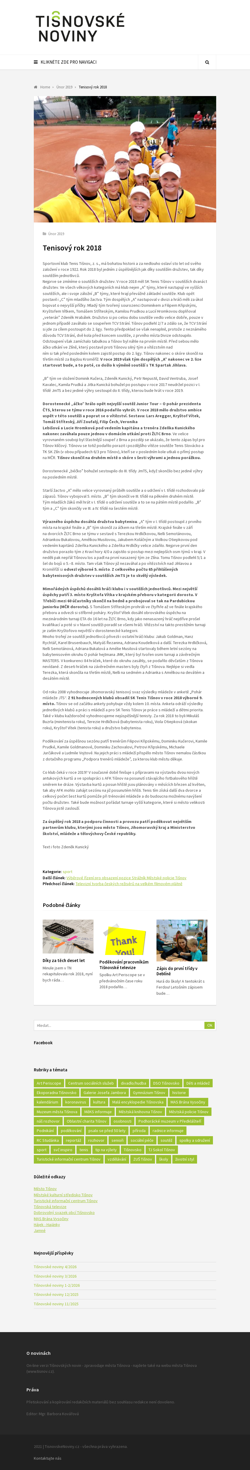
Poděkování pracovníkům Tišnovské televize (124, 964)
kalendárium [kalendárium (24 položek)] (47, 1102)
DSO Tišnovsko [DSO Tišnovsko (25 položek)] (166, 1083)
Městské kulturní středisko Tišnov (63, 1194)
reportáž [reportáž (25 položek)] (73, 1140)
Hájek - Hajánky (47, 1224)
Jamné (40, 1230)
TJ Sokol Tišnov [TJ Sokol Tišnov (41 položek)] (162, 1149)
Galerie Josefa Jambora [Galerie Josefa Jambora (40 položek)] (105, 1092)
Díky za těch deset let (64, 960)
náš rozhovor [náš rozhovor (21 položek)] (48, 1121)
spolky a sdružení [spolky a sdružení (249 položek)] (194, 1140)
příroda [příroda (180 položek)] (139, 1130)
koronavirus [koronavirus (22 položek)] (75, 1102)
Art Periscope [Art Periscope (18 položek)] (49, 1083)
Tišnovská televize (50, 1206)
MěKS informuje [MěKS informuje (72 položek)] (98, 1111)
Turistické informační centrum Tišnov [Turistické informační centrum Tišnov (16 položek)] (69, 1159)
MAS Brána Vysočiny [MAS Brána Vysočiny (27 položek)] (188, 1102)
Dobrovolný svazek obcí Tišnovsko (64, 1212)
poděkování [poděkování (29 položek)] (71, 1130)
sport (67, 871)
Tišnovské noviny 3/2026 (55, 1276)
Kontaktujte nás (47, 1458)
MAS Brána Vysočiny (51, 1218)
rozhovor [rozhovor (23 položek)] (96, 1140)
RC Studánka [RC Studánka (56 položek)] (48, 1140)
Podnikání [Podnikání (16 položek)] (45, 1130)
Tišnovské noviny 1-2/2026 (57, 1285)
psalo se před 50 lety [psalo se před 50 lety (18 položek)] (107, 1130)
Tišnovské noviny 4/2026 (55, 1266)
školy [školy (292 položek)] (163, 1159)
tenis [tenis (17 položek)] (83, 1149)
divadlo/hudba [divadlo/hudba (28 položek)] (133, 1083)
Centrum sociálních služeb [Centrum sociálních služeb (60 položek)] (91, 1083)
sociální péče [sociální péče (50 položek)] (142, 1140)
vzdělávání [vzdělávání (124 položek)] (117, 1159)
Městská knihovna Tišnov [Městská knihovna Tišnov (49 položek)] (140, 1111)
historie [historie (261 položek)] (179, 1092)
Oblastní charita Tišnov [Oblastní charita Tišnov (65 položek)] (86, 1121)
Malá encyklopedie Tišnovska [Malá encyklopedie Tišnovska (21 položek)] (138, 1102)
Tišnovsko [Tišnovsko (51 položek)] (132, 1149)
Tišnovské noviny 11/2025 (56, 1303)
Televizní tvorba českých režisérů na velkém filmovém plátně (129, 883)
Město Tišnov (45, 1188)
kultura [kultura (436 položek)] (99, 1102)
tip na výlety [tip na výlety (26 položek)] (106, 1149)
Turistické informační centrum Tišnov (66, 1200)
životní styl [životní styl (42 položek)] (184, 1159)
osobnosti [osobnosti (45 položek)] (122, 1121)
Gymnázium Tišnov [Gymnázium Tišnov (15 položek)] (149, 1092)
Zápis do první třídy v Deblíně (176, 971)
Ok (209, 1025)
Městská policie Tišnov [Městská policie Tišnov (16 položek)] (189, 1111)
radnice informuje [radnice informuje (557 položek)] (168, 1130)
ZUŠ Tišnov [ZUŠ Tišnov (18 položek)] (142, 1159)
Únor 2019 (56, 233)
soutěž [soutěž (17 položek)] (166, 1140)
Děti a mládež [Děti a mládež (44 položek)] (198, 1083)
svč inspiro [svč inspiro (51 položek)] (63, 1149)
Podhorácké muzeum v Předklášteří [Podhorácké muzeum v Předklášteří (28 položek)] (170, 1121)
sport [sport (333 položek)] (41, 1149)
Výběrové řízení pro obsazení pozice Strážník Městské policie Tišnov (126, 877)
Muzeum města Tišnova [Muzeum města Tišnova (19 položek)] (57, 1111)
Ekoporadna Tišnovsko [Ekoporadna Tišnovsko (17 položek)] (56, 1092)
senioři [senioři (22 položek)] (117, 1140)
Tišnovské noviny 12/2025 (56, 1294)
